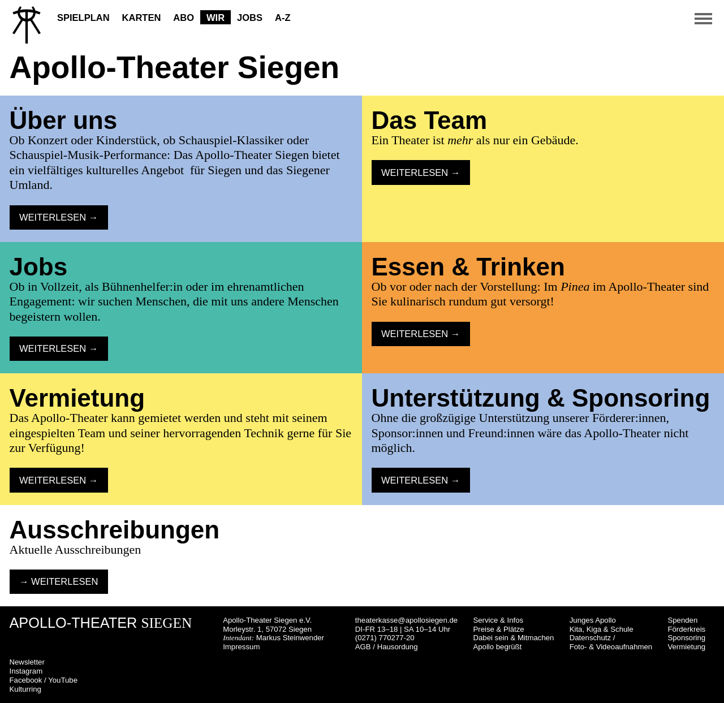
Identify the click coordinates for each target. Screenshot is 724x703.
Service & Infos (498, 620)
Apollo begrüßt (497, 646)
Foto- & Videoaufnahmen (611, 646)
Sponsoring (686, 637)
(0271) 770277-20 (385, 637)
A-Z (283, 17)
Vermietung (686, 646)
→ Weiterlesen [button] (58, 581)
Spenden (682, 620)
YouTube (62, 680)
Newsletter (27, 662)
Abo (183, 17)
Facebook (26, 680)
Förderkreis (686, 629)
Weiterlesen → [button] (58, 217)
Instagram (26, 671)
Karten (141, 17)
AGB (363, 646)
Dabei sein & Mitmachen (513, 637)
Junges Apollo (593, 620)
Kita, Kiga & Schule (602, 629)
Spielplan (83, 17)
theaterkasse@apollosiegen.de (406, 620)
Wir (215, 17)
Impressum (241, 646)
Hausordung (397, 646)
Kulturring (25, 689)
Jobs (249, 17)
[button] (703, 11)
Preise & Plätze (498, 629)
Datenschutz (590, 637)
